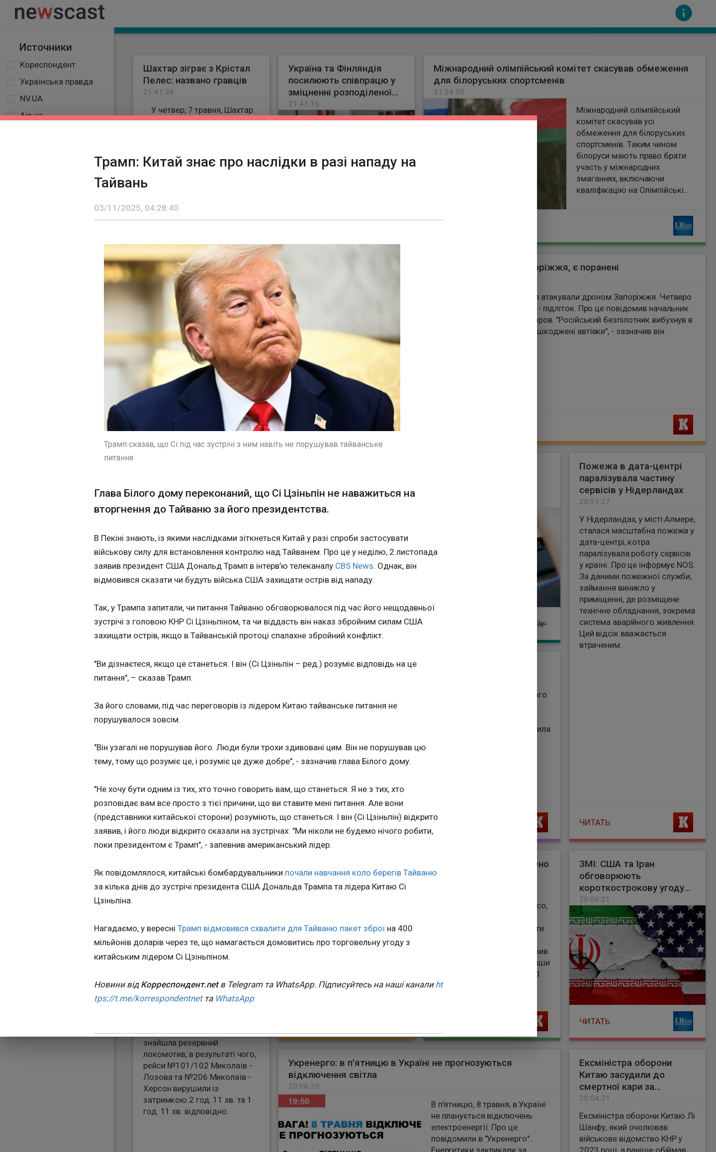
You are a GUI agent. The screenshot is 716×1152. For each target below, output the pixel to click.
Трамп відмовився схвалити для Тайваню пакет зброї (281, 928)
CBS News (354, 566)
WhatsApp (234, 998)
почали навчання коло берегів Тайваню (361, 873)
